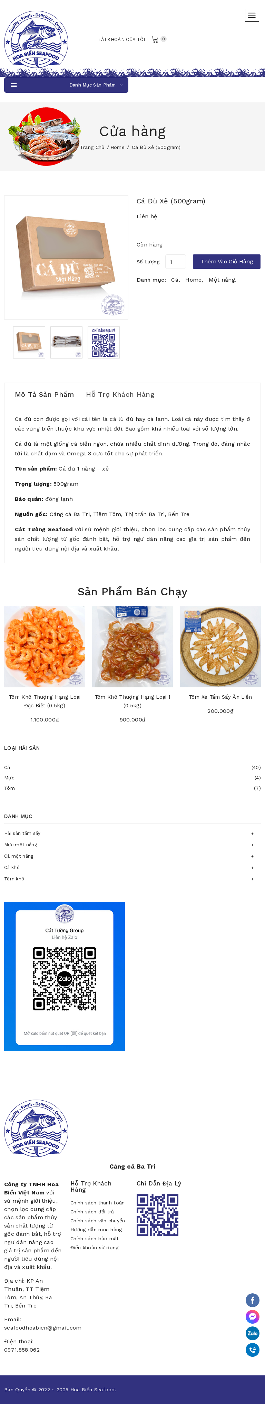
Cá (132, 767)
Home (117, 147)
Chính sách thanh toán (97, 1202)
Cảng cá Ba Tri (132, 1166)
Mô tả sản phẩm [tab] (44, 394)
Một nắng (222, 279)
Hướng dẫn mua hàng (96, 1229)
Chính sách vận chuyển (97, 1220)
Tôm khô (14, 878)
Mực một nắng (20, 844)
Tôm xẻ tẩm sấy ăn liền (220, 697)
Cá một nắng (18, 856)
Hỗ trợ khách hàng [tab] (120, 394)
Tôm (132, 788)
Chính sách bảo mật (94, 1238)
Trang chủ (92, 147)
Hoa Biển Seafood (92, 1389)
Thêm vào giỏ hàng (226, 261)
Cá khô (12, 867)
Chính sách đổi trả (92, 1211)
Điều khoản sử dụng (94, 1247)
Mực (132, 777)
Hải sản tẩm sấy (22, 833)
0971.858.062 (22, 1349)
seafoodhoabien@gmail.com (43, 1327)
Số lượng (148, 261)
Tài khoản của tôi (121, 39)
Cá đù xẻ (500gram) (171, 201)
